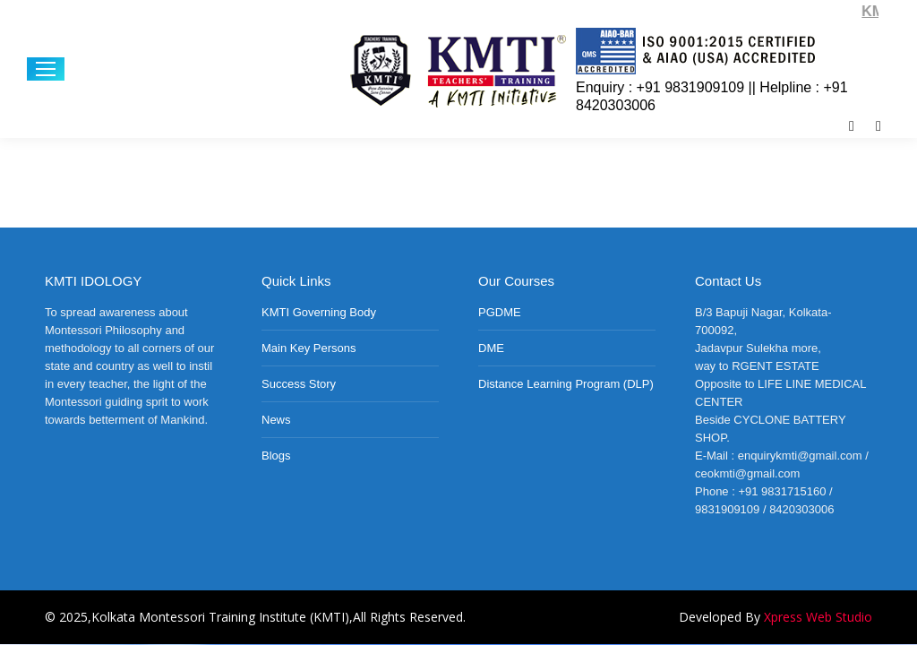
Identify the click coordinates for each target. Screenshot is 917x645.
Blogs (276, 455)
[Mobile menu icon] (45, 69)
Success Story (298, 384)
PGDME (499, 312)
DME (491, 348)
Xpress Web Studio (818, 616)
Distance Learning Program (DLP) (566, 384)
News (276, 419)
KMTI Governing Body (318, 312)
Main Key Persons (308, 348)
